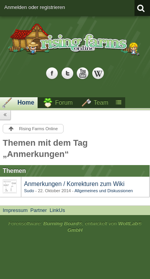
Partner (38, 210)
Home (25, 102)
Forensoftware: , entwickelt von (74, 226)
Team (100, 102)
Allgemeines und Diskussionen (103, 190)
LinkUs (57, 210)
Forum (63, 102)
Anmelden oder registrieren (34, 7)
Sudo (29, 190)
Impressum (15, 210)
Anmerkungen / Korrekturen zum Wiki (74, 184)
